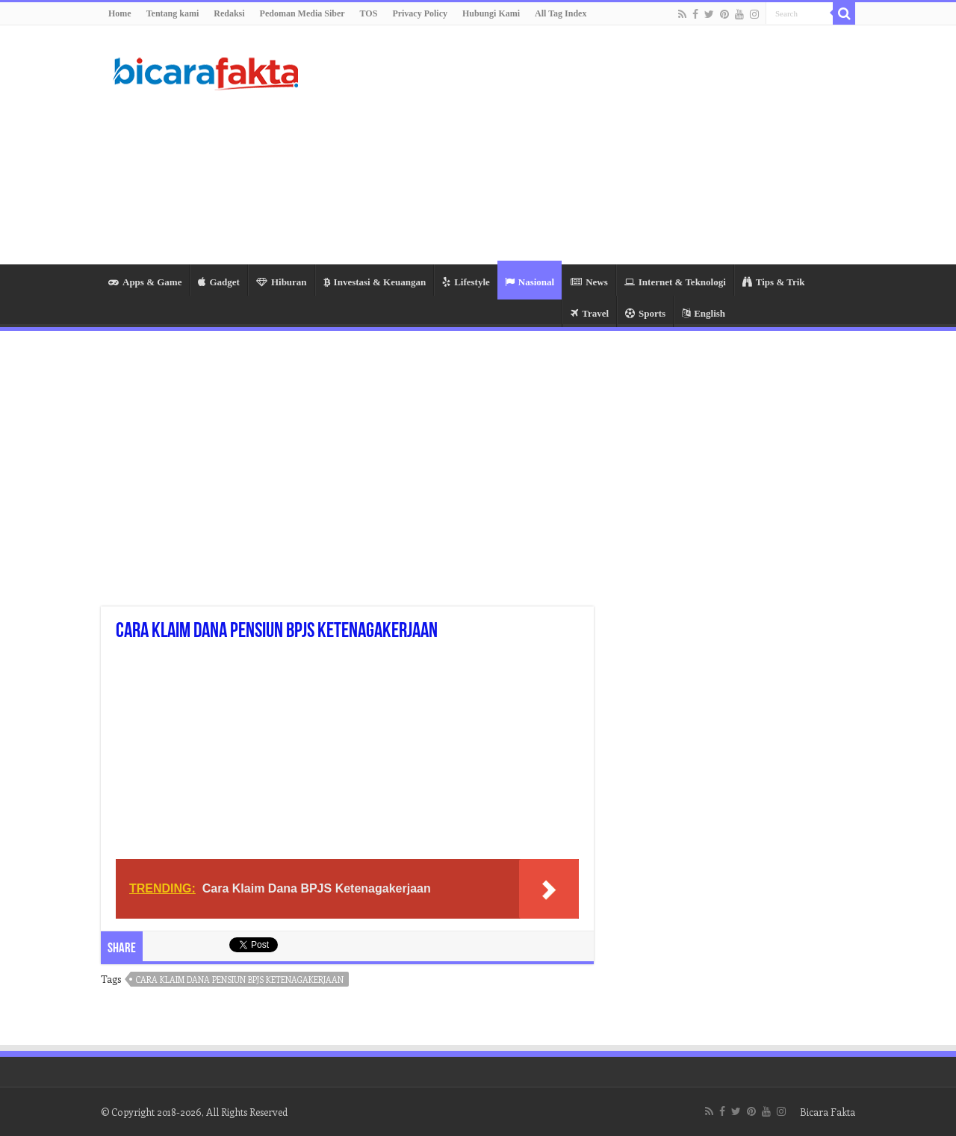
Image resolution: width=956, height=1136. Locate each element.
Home (119, 13)
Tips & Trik (773, 282)
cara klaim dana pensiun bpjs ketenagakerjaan (240, 979)
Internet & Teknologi (675, 282)
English (703, 313)
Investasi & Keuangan (374, 282)
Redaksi (229, 13)
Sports (645, 313)
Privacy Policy (419, 13)
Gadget (218, 282)
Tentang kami (172, 13)
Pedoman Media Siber (302, 13)
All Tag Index (560, 13)
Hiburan (281, 282)
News (589, 282)
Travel (590, 313)
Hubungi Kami (491, 13)
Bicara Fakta (827, 1111)
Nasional (529, 282)
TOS (369, 13)
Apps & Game (144, 282)
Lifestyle (466, 282)
